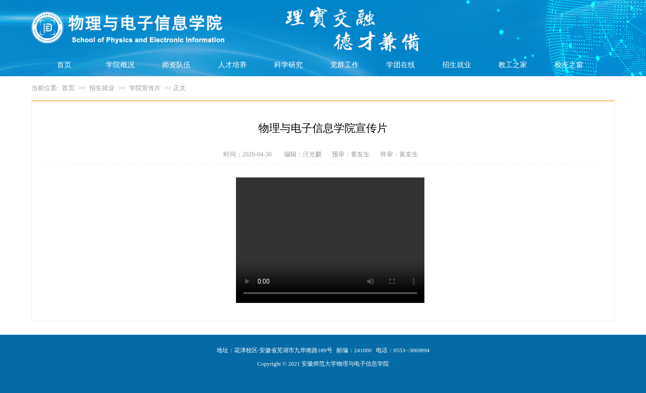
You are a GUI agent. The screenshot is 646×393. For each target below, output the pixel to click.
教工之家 (512, 65)
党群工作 (344, 65)
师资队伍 (176, 65)
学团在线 (400, 65)
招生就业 (456, 65)
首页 (64, 65)
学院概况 (120, 65)
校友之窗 (568, 65)
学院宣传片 (145, 88)
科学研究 (288, 65)
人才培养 (232, 65)
